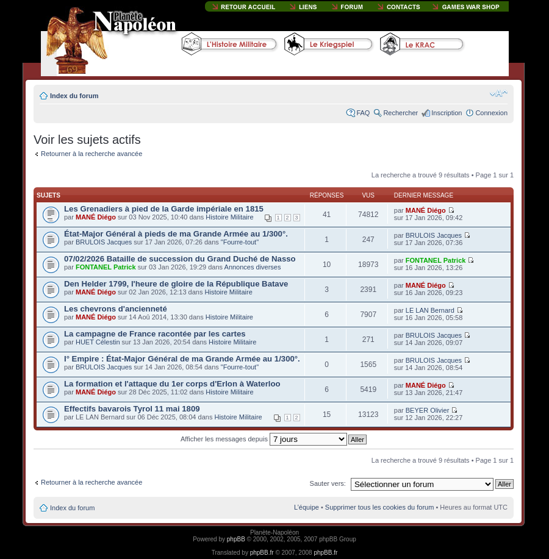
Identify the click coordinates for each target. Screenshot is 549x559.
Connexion (491, 112)
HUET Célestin (98, 342)
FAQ (363, 112)
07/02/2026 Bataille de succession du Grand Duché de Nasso (180, 258)
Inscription (446, 112)
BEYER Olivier (428, 410)
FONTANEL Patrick (106, 267)
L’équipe (306, 507)
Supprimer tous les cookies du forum (379, 507)
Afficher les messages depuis (264, 439)
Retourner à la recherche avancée (91, 153)
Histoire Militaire (229, 217)
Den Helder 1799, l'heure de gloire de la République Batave (176, 283)
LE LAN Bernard (430, 310)
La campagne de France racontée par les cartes (155, 333)
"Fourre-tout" (240, 242)
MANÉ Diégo (96, 217)
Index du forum (74, 95)
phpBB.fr (262, 552)
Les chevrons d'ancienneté (115, 308)
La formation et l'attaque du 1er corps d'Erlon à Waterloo (172, 383)
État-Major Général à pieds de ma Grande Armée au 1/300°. (176, 233)
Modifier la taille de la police (499, 93)
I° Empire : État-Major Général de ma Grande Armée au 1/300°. (182, 358)
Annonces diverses (252, 267)
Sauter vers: (328, 483)
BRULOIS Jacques (104, 242)
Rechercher (400, 112)
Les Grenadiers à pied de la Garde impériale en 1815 (164, 208)
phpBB (236, 539)
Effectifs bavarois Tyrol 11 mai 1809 (132, 408)
